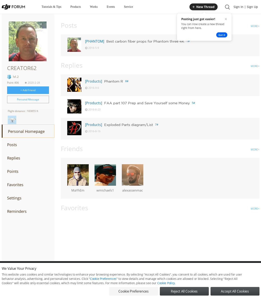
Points (12, 171)
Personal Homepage (26, 131)
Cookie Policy (166, 286)
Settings (14, 198)
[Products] (93, 81)
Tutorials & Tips (51, 6)
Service (128, 6)
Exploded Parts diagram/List (128, 125)
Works (94, 6)
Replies (13, 158)
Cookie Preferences (103, 281)
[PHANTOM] (94, 41)
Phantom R (113, 81)
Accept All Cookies (235, 294)
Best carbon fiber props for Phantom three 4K (145, 41)
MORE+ (255, 26)
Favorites (15, 184)
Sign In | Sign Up (246, 7)
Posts (12, 144)
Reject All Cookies (184, 294)
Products (75, 6)
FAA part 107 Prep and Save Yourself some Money (147, 103)
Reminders (17, 211)
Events (111, 6)
